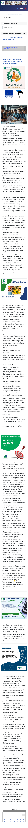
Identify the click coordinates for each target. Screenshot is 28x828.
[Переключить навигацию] (2, 9)
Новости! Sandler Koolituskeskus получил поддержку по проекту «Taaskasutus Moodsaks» (12, 61)
